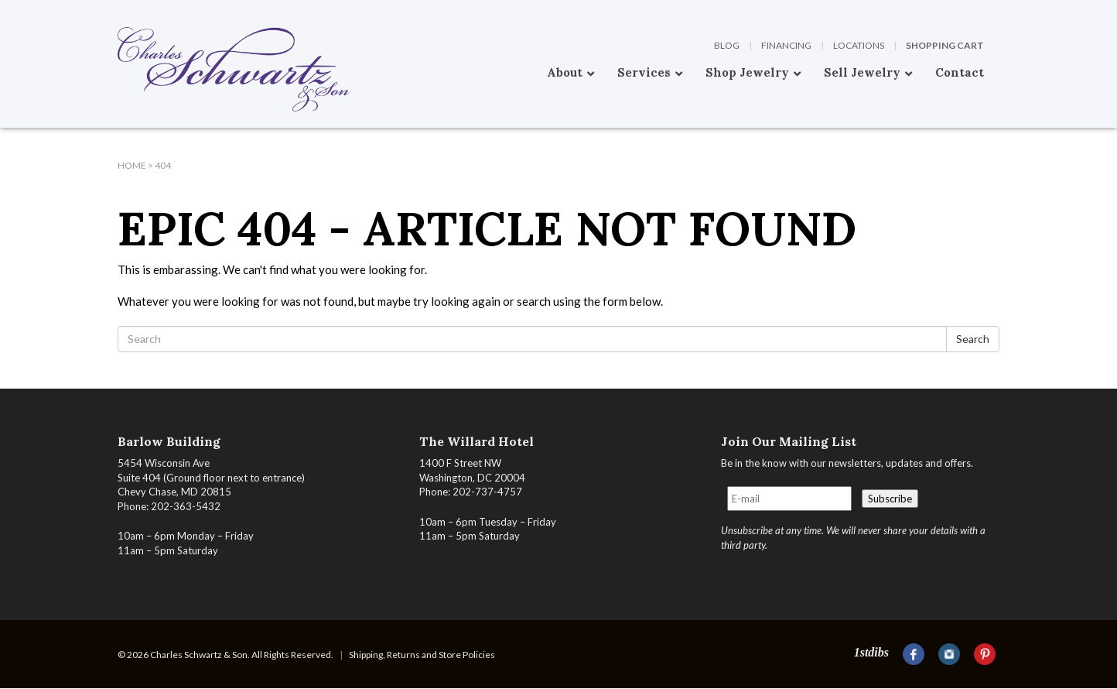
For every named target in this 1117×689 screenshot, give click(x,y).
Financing (786, 45)
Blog (727, 45)
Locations (858, 45)
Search (972, 338)
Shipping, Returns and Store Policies (422, 654)
